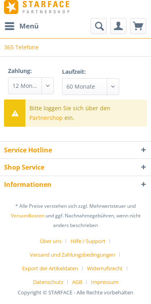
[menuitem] (21, 26)
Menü (22, 25)
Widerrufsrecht (105, 268)
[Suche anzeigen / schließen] (99, 26)
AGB (77, 282)
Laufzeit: (74, 71)
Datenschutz (48, 282)
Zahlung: (20, 71)
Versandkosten (27, 215)
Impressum (104, 282)
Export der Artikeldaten (50, 268)
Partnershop (46, 118)
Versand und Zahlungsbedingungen (72, 254)
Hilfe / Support (87, 241)
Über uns (51, 241)
